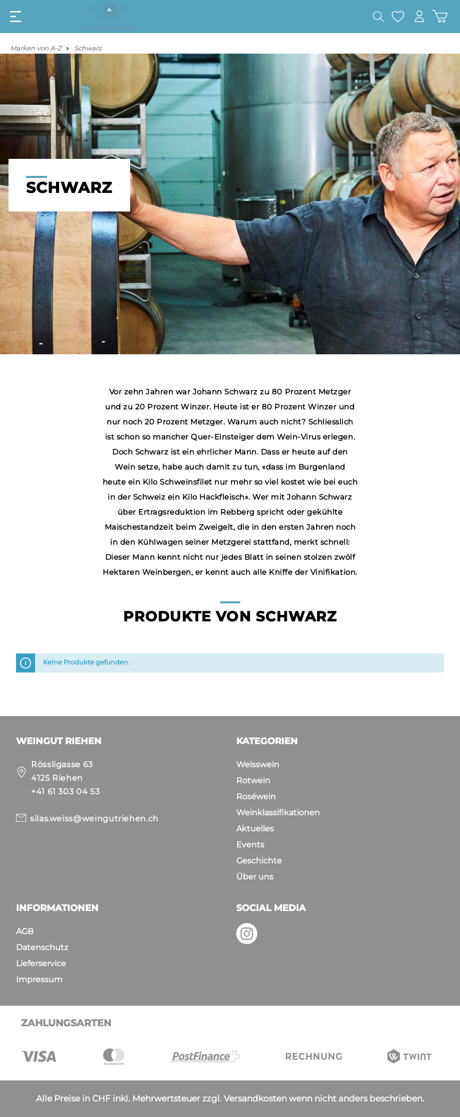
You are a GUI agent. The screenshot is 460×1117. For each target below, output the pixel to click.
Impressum (39, 979)
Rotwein (253, 780)
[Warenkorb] (439, 16)
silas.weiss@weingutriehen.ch (94, 818)
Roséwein (256, 796)
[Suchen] (378, 16)
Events (250, 844)
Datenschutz (42, 947)
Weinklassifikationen (278, 812)
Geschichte (259, 860)
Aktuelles (255, 828)
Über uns (254, 876)
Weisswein (257, 764)
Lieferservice (41, 963)
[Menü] (15, 16)
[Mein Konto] (419, 16)
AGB (25, 931)
